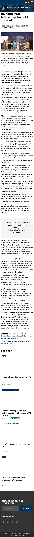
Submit (25, 508)
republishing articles (18, 341)
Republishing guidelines (17, 535)
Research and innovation (10, 390)
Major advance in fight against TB (16, 377)
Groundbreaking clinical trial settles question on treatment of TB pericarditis (16, 413)
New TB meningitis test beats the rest (16, 445)
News (4, 356)
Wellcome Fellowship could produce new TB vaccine (13, 479)
